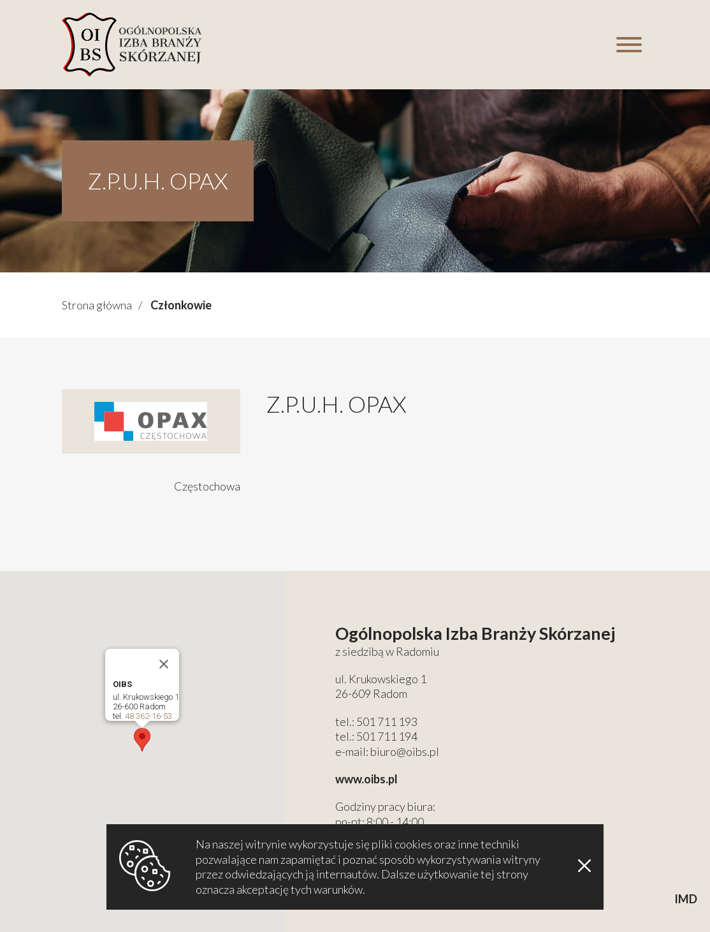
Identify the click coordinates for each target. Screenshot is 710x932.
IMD (685, 899)
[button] (142, 739)
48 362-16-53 (148, 716)
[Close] (164, 664)
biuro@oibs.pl (404, 751)
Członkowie (181, 305)
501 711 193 (386, 721)
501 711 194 (386, 736)
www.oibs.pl (366, 779)
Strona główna (97, 305)
